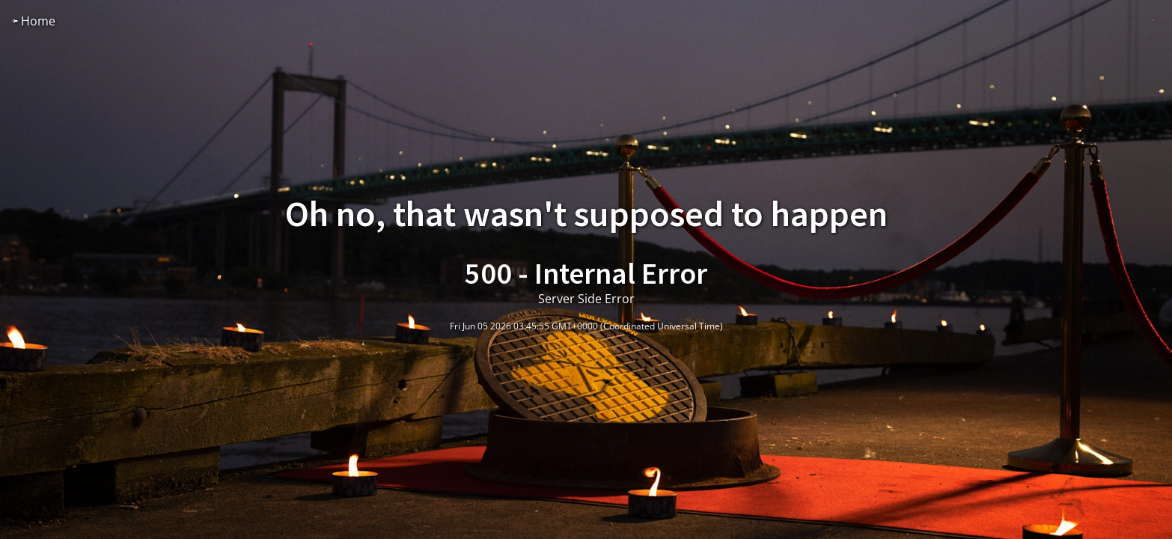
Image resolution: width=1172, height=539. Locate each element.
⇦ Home (33, 21)
